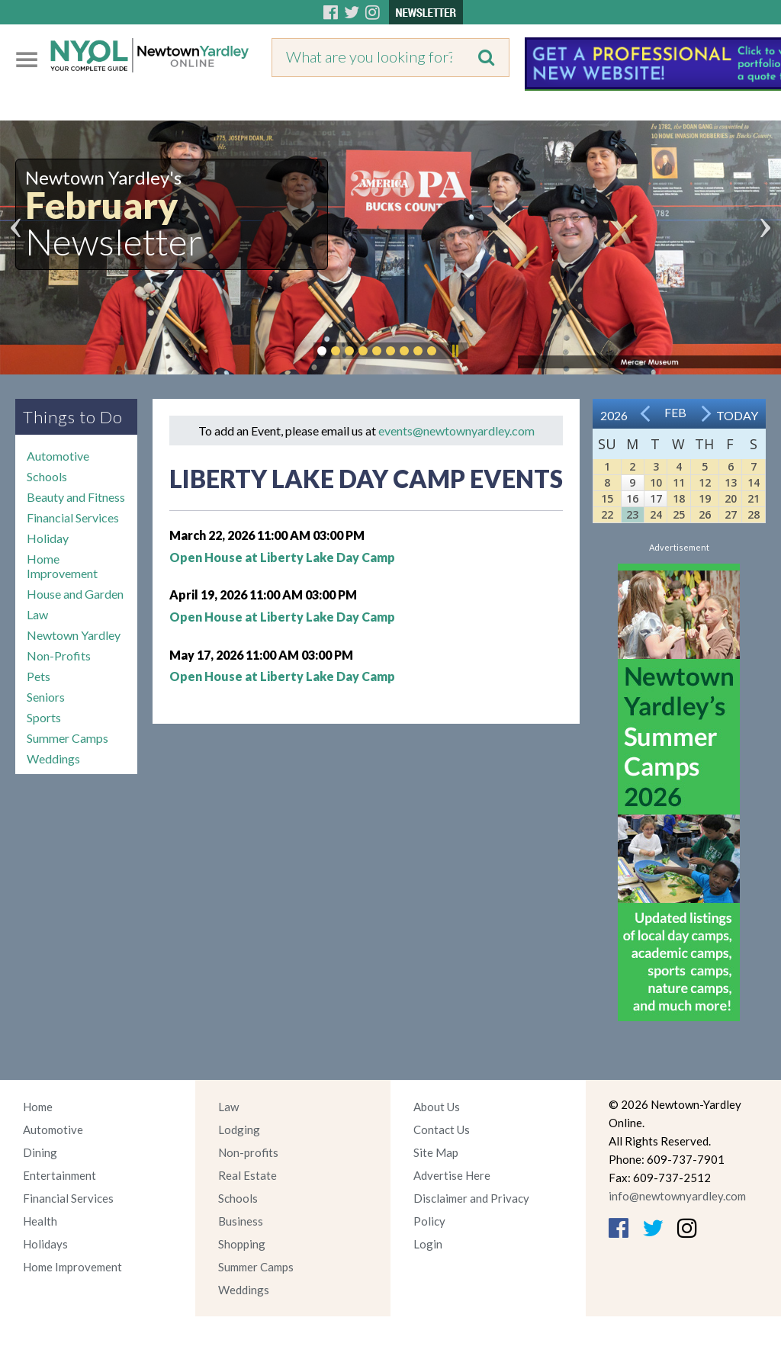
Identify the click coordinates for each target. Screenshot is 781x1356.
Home (38, 1106)
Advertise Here (451, 1175)
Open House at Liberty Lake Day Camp (282, 557)
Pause (454, 351)
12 (705, 482)
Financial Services (73, 517)
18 (679, 498)
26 (705, 514)
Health (40, 1221)
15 (607, 498)
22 (607, 514)
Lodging (239, 1129)
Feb (675, 412)
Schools (47, 476)
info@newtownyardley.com (677, 1196)
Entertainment (59, 1175)
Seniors (46, 696)
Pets (38, 676)
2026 (614, 415)
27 (731, 514)
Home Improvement (62, 565)
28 (753, 514)
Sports (44, 717)
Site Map (435, 1152)
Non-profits (248, 1152)
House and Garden (75, 593)
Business (240, 1221)
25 (679, 514)
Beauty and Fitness (76, 497)
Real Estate (247, 1175)
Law (37, 614)
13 (731, 482)
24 (656, 514)
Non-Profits (59, 655)
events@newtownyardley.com (456, 430)
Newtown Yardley (74, 635)
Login (427, 1244)
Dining (40, 1152)
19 (705, 498)
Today (737, 415)
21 (753, 498)
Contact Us (441, 1129)
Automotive (58, 455)
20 (731, 498)
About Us (436, 1106)
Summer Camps (67, 738)
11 (679, 482)
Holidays (45, 1244)
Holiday (48, 538)
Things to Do (73, 416)
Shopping (241, 1244)
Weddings (53, 758)
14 (753, 482)
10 (656, 482)
